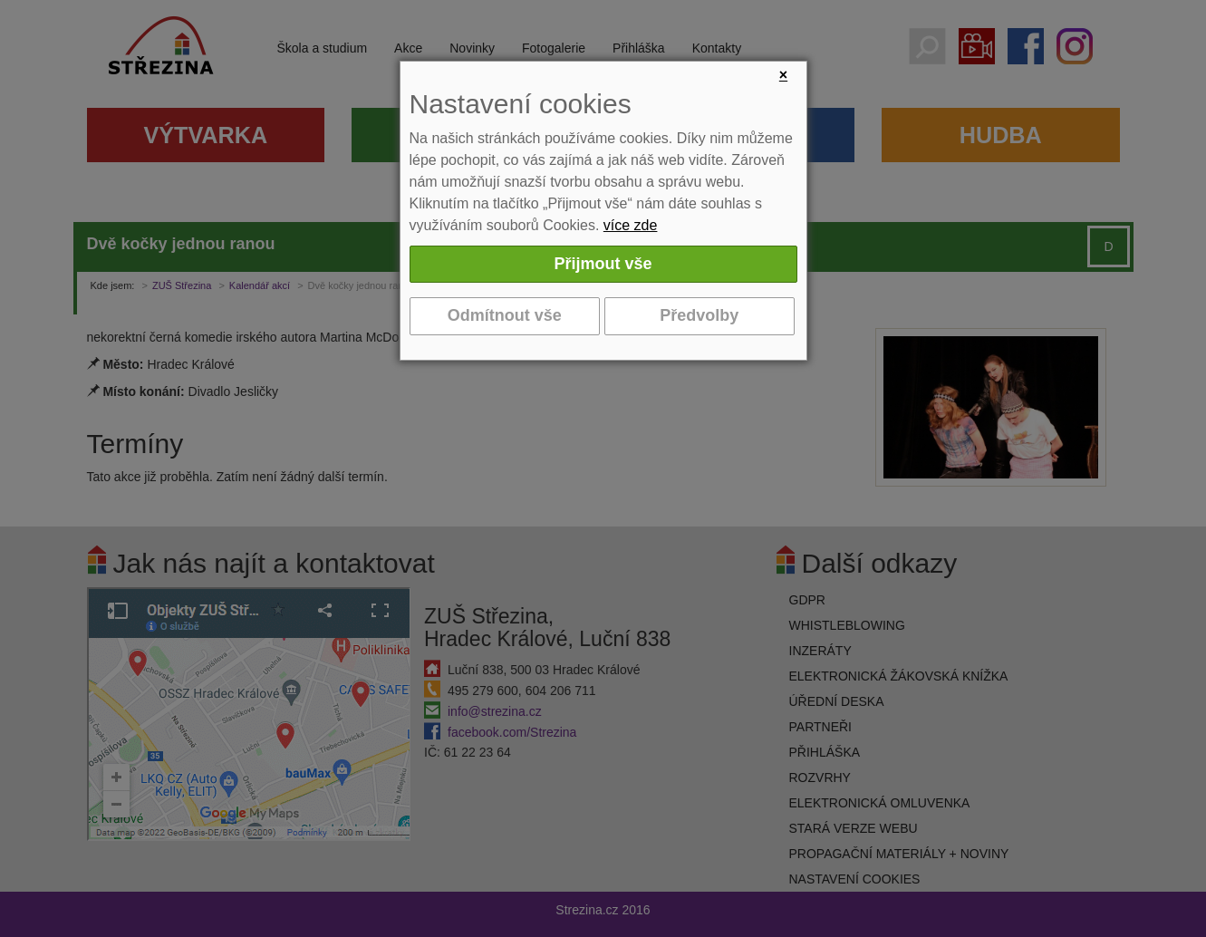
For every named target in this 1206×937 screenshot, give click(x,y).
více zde (630, 225)
